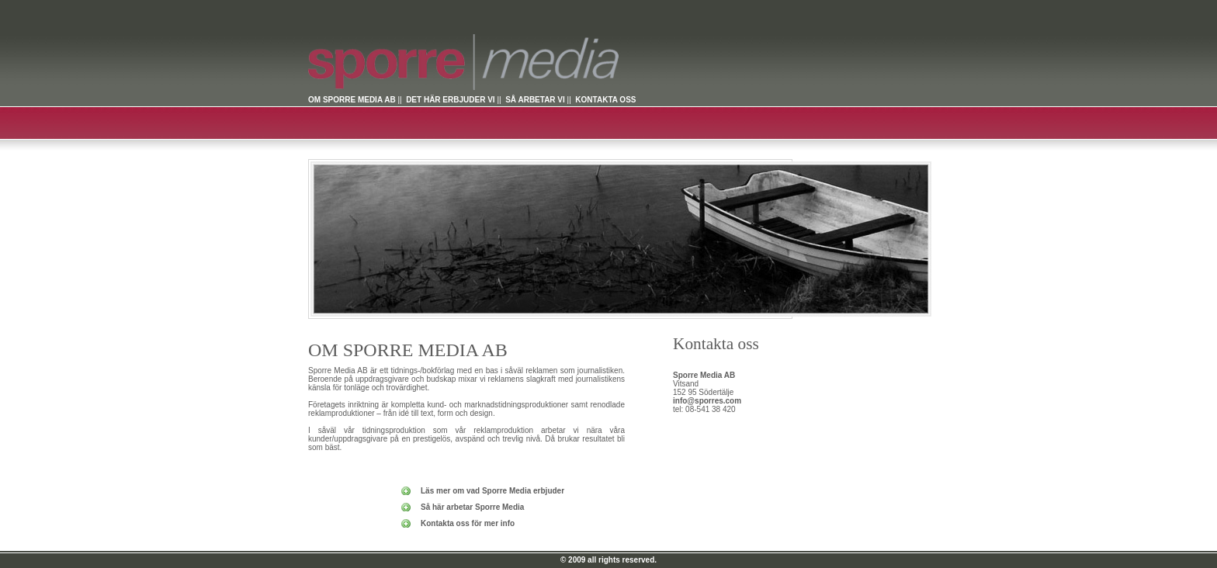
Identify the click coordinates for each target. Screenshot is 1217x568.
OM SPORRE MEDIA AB (352, 99)
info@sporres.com (707, 401)
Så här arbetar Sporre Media (472, 507)
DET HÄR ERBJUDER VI (450, 99)
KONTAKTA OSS (605, 99)
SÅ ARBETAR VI (535, 99)
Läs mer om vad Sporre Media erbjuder (492, 491)
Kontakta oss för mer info (468, 523)
